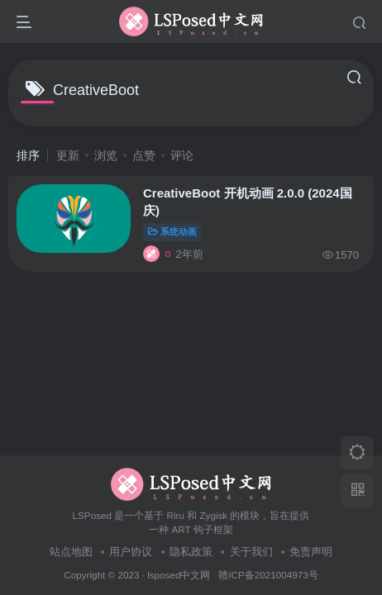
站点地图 (71, 551)
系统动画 (172, 231)
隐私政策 (191, 551)
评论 (181, 155)
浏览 (105, 155)
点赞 (143, 155)
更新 (67, 155)
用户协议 (130, 551)
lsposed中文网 (178, 574)
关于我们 (251, 551)
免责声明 (310, 551)
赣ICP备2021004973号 (268, 574)
